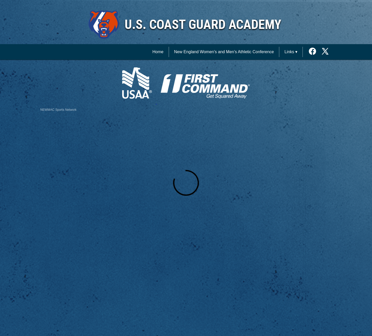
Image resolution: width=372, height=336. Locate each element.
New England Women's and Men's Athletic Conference (224, 52)
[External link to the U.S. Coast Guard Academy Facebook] (314, 52)
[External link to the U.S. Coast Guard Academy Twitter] (325, 52)
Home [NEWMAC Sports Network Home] (158, 52)
